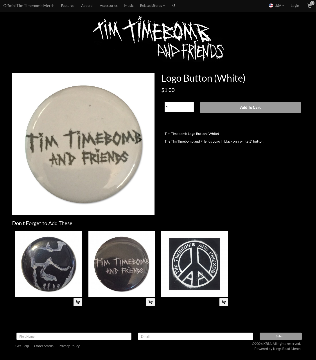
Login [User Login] (295, 5)
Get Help (22, 346)
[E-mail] (195, 336)
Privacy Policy (69, 346)
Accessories (109, 5)
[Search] (193, 5)
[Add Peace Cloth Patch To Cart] (223, 302)
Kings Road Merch (287, 348)
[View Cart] (309, 5)
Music (128, 5)
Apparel (87, 5)
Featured (68, 5)
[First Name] (73, 336)
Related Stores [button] (152, 5)
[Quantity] (179, 107)
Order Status (44, 346)
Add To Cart (250, 107)
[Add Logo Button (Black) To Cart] (150, 302)
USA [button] (276, 5)
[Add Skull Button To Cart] (78, 302)
